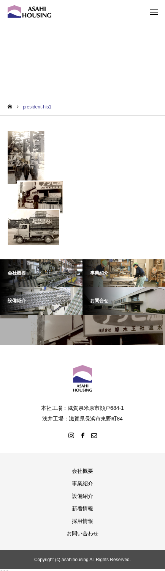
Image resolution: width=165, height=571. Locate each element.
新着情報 (82, 508)
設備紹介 (82, 496)
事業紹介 (82, 483)
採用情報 (82, 521)
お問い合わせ (82, 533)
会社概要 (82, 471)
